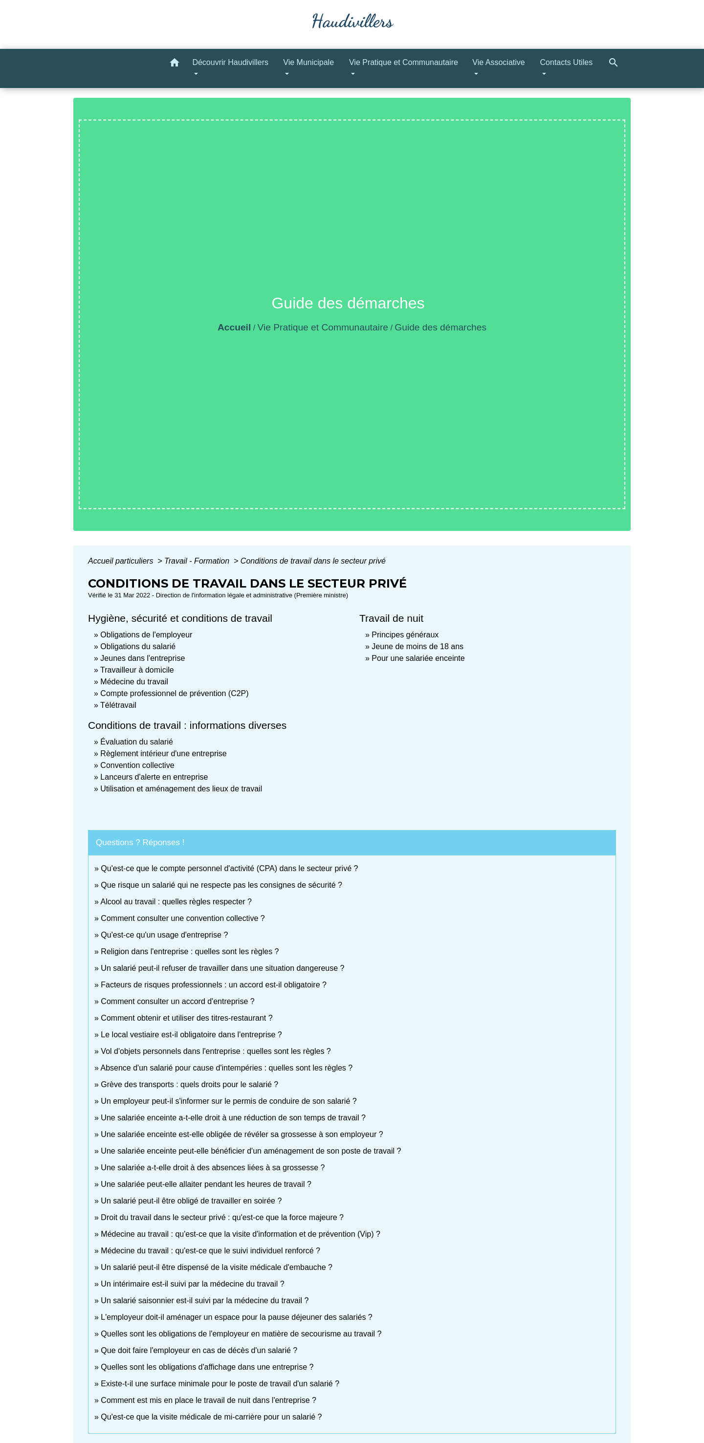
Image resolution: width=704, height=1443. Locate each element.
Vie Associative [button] (498, 62)
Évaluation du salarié (136, 742)
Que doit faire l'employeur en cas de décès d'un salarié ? (199, 1350)
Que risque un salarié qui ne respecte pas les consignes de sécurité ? (222, 885)
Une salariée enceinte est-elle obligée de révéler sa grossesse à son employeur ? (242, 1134)
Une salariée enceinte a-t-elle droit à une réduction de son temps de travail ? (233, 1118)
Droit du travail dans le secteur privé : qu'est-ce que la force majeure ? (222, 1217)
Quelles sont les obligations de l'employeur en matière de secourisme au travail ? (241, 1334)
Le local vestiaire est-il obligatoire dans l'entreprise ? (191, 1034)
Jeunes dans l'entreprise (142, 658)
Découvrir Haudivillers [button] (230, 62)
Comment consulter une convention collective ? (182, 918)
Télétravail (118, 705)
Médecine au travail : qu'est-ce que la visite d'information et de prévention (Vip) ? (240, 1234)
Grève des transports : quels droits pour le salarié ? (189, 1084)
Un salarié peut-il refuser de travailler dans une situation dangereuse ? (222, 968)
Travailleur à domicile (137, 670)
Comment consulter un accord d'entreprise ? (177, 1001)
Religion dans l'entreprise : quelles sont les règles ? (190, 951)
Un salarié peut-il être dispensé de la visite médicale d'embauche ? (216, 1267)
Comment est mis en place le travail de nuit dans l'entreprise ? (208, 1400)
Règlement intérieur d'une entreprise (163, 753)
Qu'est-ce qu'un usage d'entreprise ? (164, 935)
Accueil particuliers (121, 561)
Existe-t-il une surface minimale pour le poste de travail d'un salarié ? (220, 1383)
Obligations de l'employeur (146, 635)
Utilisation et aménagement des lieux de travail (181, 789)
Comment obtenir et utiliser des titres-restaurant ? (186, 1018)
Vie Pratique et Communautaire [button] (403, 62)
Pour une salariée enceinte (418, 658)
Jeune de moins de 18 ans (417, 646)
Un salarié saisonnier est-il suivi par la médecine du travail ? (204, 1300)
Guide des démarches (440, 327)
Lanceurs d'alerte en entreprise (154, 777)
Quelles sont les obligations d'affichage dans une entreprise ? (207, 1367)
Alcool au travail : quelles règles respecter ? (176, 901)
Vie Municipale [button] (308, 62)
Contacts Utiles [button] (566, 62)
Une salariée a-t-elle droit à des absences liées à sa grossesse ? (213, 1167)
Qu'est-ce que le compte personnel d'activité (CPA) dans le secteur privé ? (229, 868)
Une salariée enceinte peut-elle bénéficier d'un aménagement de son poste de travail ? (251, 1151)
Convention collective (137, 765)
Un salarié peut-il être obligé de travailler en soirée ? (191, 1201)
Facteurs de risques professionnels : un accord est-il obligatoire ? (214, 985)
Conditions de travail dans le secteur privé (313, 561)
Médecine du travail (134, 682)
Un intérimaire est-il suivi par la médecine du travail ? (192, 1284)
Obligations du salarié (138, 646)
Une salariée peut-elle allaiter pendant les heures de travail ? (206, 1184)
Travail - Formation (198, 561)
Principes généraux (405, 635)
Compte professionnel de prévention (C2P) (174, 693)
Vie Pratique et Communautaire (323, 327)
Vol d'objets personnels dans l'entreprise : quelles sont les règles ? (215, 1051)
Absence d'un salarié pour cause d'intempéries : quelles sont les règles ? (226, 1068)
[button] (174, 64)
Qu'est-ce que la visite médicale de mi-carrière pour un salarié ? (211, 1417)
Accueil (234, 327)
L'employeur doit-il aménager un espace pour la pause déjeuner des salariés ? (236, 1317)
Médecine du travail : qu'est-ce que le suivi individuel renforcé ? (210, 1250)
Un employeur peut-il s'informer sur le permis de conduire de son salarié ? (228, 1101)
